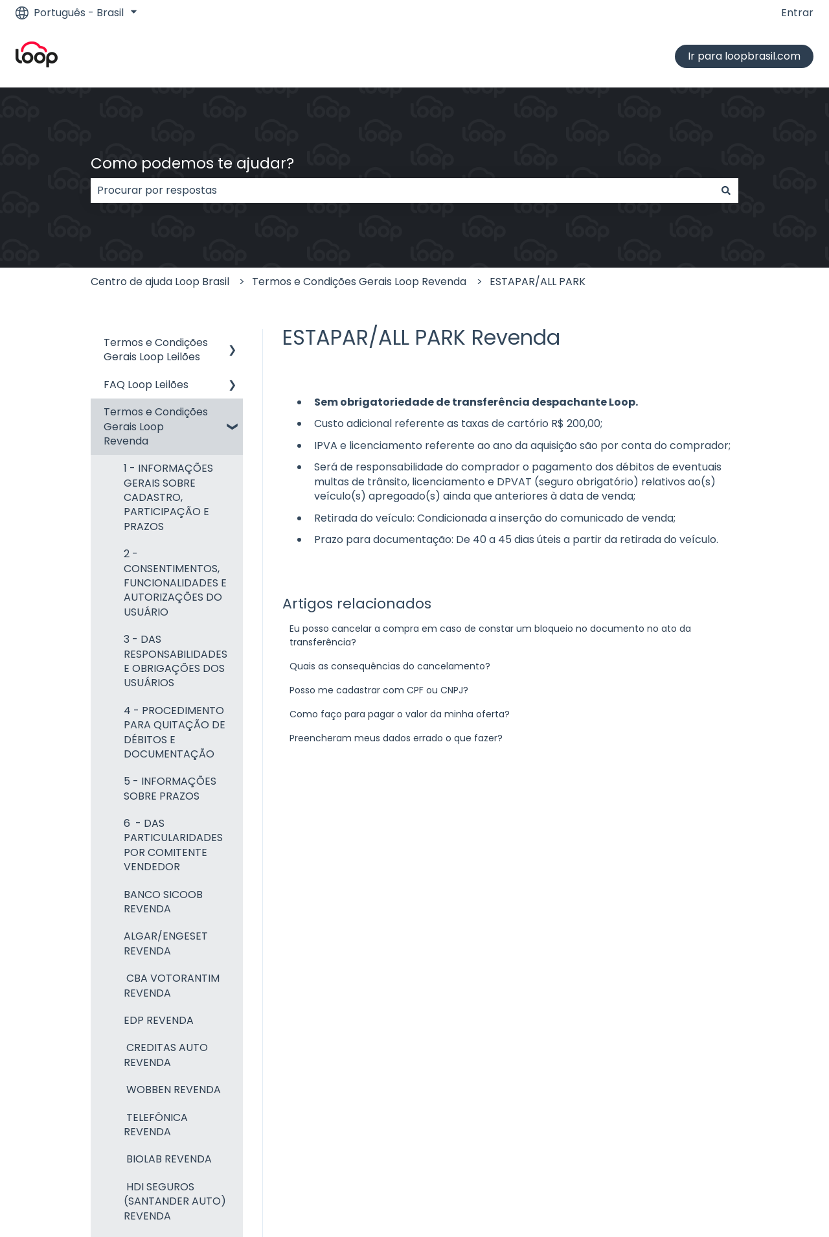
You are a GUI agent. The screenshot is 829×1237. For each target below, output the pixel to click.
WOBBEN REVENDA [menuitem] (172, 1089)
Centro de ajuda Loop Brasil (160, 281)
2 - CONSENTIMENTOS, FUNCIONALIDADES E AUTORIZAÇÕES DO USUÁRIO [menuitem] (175, 582)
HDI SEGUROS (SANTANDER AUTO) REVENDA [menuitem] (175, 1201)
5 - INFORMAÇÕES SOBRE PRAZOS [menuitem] (170, 788)
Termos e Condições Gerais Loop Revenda (359, 281)
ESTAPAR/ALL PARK (537, 281)
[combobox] (402, 190)
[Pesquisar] (726, 190)
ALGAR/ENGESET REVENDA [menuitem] (166, 943)
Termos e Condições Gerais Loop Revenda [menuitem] (156, 426)
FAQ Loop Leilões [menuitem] (146, 384)
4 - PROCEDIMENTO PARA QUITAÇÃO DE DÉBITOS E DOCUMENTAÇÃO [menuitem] (174, 732)
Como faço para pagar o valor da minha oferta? (400, 714)
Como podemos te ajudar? (192, 163)
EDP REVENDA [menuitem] (159, 1020)
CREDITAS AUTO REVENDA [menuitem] (166, 1054)
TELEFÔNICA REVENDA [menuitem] (156, 1124)
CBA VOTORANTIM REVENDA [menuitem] (172, 985)
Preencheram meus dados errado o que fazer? (396, 738)
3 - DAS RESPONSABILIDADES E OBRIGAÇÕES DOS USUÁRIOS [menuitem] (175, 661)
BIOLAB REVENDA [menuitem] (168, 1158)
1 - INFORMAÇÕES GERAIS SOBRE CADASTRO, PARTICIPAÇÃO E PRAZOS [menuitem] (168, 497)
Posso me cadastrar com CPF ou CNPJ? (379, 690)
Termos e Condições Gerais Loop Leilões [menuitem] (156, 349)
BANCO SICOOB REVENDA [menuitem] (163, 901)
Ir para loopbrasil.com (744, 56)
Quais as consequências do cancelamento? (390, 666)
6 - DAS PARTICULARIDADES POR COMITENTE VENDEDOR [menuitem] (173, 845)
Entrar (797, 13)
